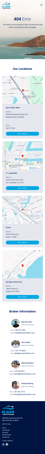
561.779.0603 (20, 351)
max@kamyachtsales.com (24, 333)
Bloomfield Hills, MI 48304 (12, 419)
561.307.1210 (19, 392)
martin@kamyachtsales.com (24, 374)
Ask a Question (22, 134)
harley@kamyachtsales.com (24, 394)
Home (4, 428)
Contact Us (5, 437)
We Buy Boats (6, 435)
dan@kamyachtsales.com (24, 353)
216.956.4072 (19, 371)
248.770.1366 (10, 128)
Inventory (5, 432)
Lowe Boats (6, 430)
